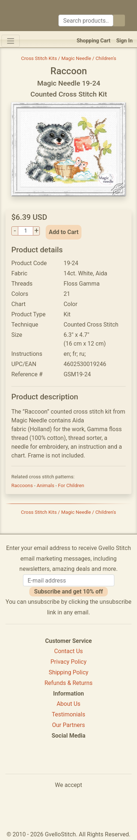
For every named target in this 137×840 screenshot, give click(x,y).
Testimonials (68, 714)
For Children (71, 485)
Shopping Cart (94, 41)
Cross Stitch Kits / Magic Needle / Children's (69, 58)
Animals (46, 485)
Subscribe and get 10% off (68, 591)
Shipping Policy (68, 672)
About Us (68, 703)
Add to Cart (64, 232)
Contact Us (68, 651)
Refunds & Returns (69, 682)
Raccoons (22, 485)
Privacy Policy (68, 661)
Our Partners (68, 725)
